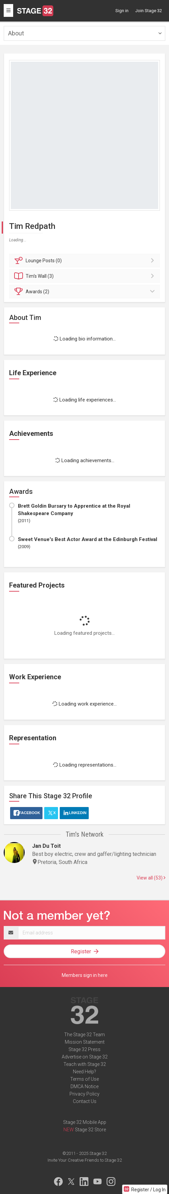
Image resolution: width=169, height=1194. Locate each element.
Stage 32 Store (90, 1129)
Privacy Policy (84, 1094)
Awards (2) (85, 292)
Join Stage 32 (148, 10)
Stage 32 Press (84, 1049)
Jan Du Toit (46, 846)
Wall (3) (85, 276)
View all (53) (151, 877)
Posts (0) (85, 261)
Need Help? (84, 1071)
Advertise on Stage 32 (85, 1056)
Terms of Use (84, 1079)
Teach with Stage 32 (84, 1064)
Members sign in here (85, 975)
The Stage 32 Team (84, 1034)
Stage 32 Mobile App (84, 1122)
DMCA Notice (84, 1086)
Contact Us (84, 1101)
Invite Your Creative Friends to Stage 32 (85, 1160)
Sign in (122, 10)
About (16, 33)
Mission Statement (85, 1042)
